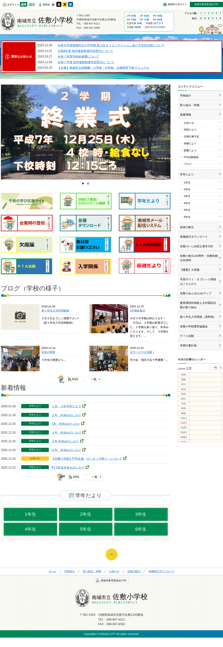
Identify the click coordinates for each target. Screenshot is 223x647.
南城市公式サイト (177, 4)
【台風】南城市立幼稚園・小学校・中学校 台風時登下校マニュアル (103, 67)
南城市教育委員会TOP (206, 4)
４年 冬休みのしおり (66, 432)
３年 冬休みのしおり (65, 441)
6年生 (141, 529)
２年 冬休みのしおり (66, 415)
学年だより (187, 174)
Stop (88, 184)
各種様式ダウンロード (194, 236)
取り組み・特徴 (189, 105)
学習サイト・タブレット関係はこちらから (198, 281)
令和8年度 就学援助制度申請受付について (85, 51)
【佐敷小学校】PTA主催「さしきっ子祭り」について (87, 458)
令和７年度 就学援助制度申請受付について (86, 62)
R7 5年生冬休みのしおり (68, 467)
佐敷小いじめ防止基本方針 (196, 246)
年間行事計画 (188, 345)
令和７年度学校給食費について (78, 56)
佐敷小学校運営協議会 (194, 326)
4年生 (30, 529)
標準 (23, 4)
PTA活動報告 (191, 157)
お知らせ (189, 122)
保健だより (190, 143)
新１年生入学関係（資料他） (198, 316)
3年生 (141, 514)
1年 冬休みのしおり (66, 423)
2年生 (85, 514)
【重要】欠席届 (189, 269)
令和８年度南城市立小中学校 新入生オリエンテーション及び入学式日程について (111, 45)
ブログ (187, 163)
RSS (75, 379)
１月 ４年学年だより (66, 406)
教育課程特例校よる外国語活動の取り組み (198, 305)
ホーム (52, 571)
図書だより (190, 150)
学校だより (190, 129)
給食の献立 (187, 227)
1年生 (30, 514)
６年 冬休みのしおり (66, 450)
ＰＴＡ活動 (187, 335)
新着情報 (185, 114)
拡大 (32, 4)
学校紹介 (185, 95)
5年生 (85, 529)
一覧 (94, 379)
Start (83, 184)
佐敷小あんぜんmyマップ (195, 293)
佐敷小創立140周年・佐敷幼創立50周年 (199, 258)
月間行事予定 (191, 136)
